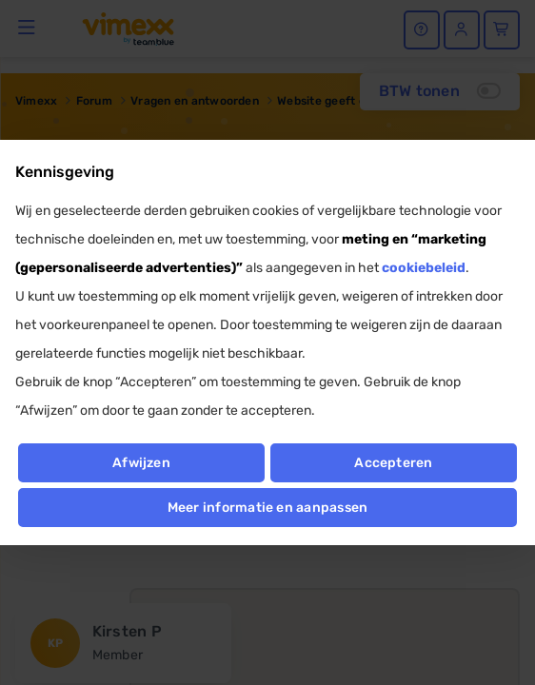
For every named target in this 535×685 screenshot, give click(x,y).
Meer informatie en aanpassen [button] (268, 507)
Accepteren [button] (393, 463)
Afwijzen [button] (141, 463)
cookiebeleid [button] (424, 268)
